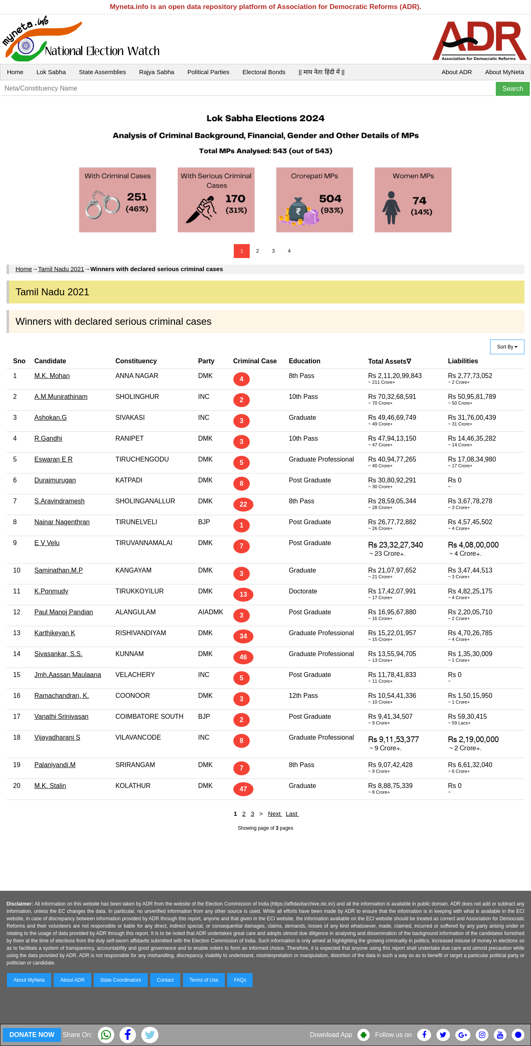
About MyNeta (504, 71)
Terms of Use (204, 980)
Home (15, 71)
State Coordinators (120, 980)
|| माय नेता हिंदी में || (321, 71)
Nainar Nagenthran (62, 521)
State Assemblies (102, 71)
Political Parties (209, 71)
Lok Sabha (51, 71)
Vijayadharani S (57, 737)
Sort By (507, 347)
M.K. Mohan (52, 375)
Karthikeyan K (54, 632)
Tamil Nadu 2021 (61, 268)
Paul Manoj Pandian (63, 612)
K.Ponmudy (51, 591)
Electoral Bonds (263, 71)
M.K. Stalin (50, 785)
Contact (165, 980)
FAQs (240, 980)
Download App (331, 1034)
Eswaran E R (53, 459)
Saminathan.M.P (58, 570)
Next (275, 813)
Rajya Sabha (156, 71)
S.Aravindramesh (59, 501)
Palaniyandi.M (55, 764)
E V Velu (46, 542)
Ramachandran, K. (61, 695)
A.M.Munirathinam (61, 396)
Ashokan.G (50, 417)
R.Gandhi (48, 438)
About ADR (457, 71)
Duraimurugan (55, 480)
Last (292, 813)
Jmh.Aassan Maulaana (67, 674)
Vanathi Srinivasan (61, 716)
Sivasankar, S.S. (58, 653)
